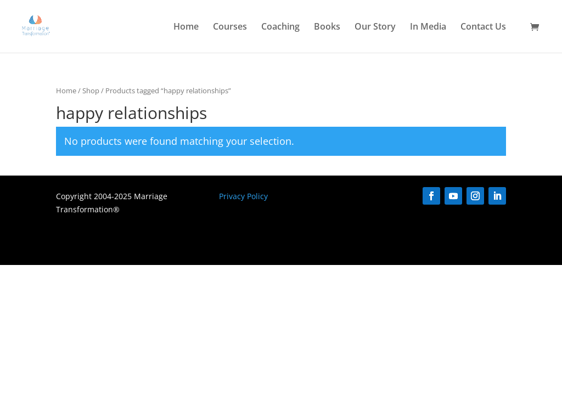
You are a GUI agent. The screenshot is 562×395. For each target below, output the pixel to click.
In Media (428, 27)
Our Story (375, 27)
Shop (90, 90)
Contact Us (483, 27)
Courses (230, 27)
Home (186, 27)
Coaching (280, 27)
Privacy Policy (243, 196)
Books (327, 27)
